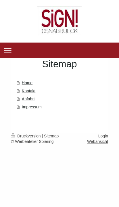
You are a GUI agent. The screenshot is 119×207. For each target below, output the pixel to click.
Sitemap (51, 136)
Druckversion (26, 136)
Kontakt (28, 91)
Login (103, 136)
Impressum (32, 107)
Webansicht (97, 141)
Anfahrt (28, 99)
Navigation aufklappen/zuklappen (59, 50)
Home (27, 82)
